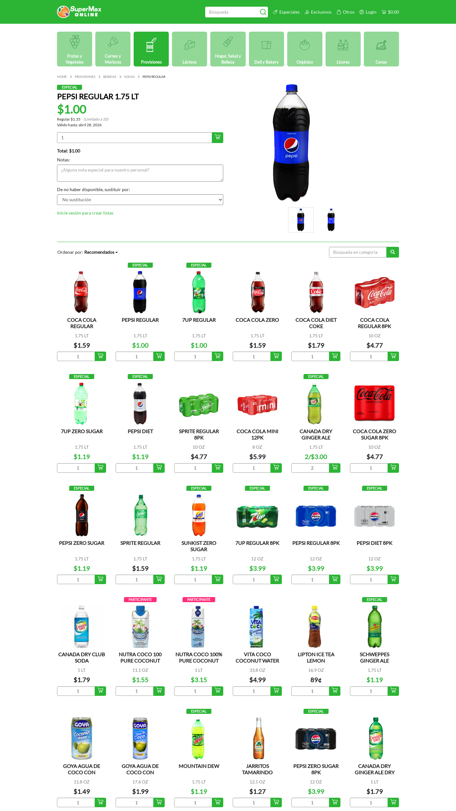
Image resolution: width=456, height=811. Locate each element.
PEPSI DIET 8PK (374, 543)
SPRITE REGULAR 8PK (199, 434)
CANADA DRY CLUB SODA (81, 657)
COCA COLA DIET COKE (316, 323)
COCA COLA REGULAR (81, 323)
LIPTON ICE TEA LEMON (316, 657)
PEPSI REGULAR (140, 320)
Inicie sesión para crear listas (85, 212)
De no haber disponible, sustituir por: (93, 189)
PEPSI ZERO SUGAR (81, 543)
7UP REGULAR (199, 320)
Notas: (63, 159)
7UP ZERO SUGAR (82, 431)
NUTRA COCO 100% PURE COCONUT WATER (198, 660)
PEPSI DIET (140, 431)
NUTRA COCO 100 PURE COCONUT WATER (140, 660)
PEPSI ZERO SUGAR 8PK (316, 769)
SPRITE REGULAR (140, 543)
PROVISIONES (85, 76)
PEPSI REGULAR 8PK (316, 543)
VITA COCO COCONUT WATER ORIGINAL (257, 660)
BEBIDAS (109, 76)
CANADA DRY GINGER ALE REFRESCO (316, 437)
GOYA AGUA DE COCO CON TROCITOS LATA (81, 772)
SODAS (129, 76)
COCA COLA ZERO (257, 320)
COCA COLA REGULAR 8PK (374, 323)
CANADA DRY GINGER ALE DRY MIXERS (375, 772)
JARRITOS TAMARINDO (257, 769)
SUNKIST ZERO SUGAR (198, 546)
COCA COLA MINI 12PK (257, 434)
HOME (62, 76)
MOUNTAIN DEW (199, 766)
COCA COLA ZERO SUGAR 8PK (374, 434)
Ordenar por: (87, 252)
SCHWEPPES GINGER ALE (374, 657)
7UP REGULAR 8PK (257, 543)
